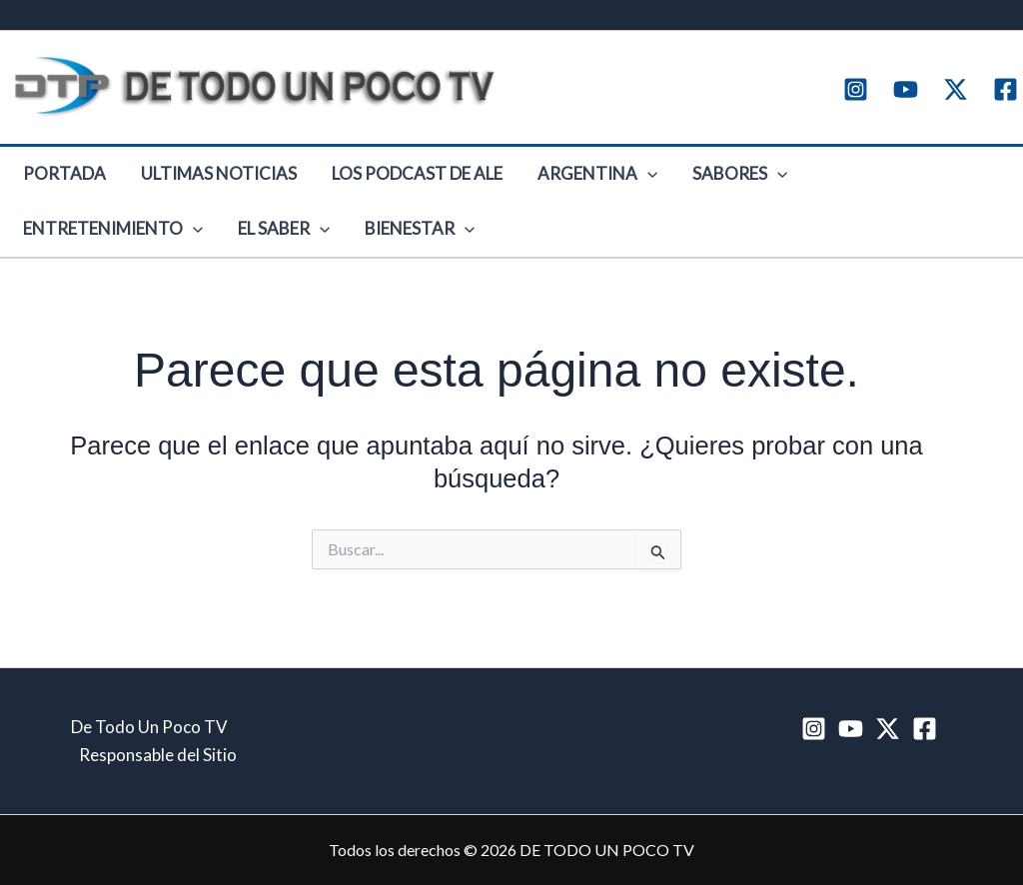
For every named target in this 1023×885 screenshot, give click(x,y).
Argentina (544, 182)
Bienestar (182, 252)
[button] (594, 182)
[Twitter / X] (955, 89)
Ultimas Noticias (196, 181)
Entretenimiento (829, 182)
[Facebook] (1005, 89)
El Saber (61, 252)
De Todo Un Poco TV (149, 726)
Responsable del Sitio (158, 754)
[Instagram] (855, 89)
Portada (56, 181)
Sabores (671, 182)
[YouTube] (905, 89)
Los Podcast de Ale (379, 181)
